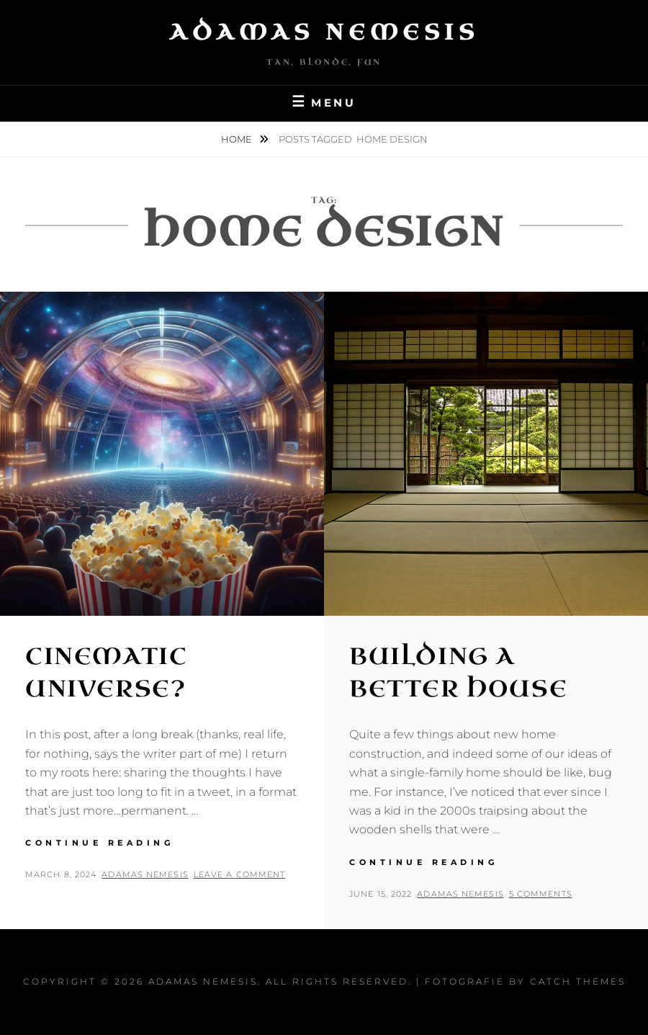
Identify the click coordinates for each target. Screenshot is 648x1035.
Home (237, 139)
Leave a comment (240, 874)
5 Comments (540, 894)
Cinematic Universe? (106, 672)
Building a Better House (458, 672)
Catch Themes (578, 981)
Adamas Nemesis (324, 32)
